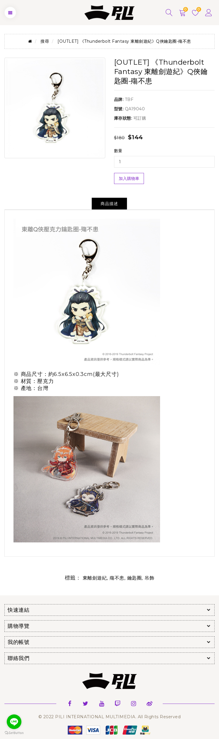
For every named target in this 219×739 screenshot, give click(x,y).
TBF (129, 99)
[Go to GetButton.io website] (14, 733)
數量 (118, 150)
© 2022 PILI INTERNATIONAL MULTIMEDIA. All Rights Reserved (109, 716)
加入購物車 (129, 178)
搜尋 (44, 41)
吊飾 (149, 578)
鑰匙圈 (134, 578)
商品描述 (109, 203)
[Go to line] (14, 721)
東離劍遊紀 (95, 578)
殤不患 (117, 578)
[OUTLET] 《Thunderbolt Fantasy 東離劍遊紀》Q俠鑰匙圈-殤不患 (124, 41)
